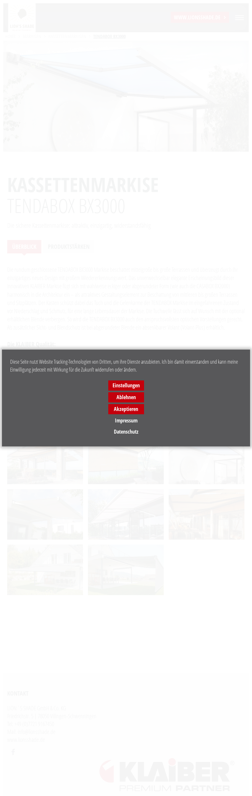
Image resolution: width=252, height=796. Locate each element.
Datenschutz (126, 431)
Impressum (126, 420)
